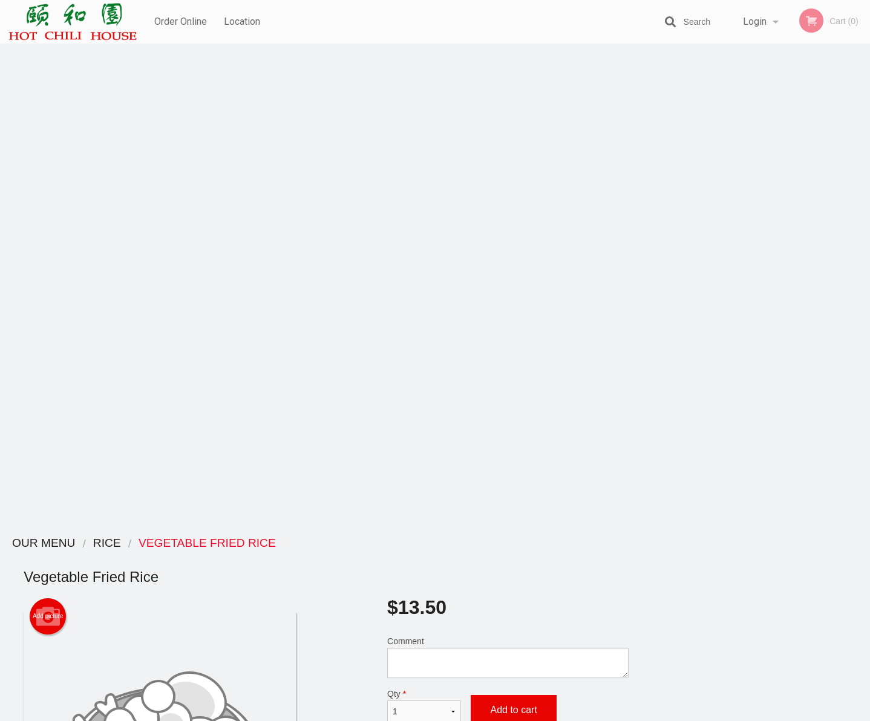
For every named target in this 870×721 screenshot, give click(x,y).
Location (242, 21)
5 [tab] (788, 334)
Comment (508, 176)
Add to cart (513, 228)
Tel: (626, 588)
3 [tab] (752, 334)
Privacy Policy (518, 588)
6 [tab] (806, 334)
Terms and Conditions (531, 574)
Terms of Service (455, 712)
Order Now (761, 70)
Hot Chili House (184, 543)
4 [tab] (770, 334)
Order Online (180, 21)
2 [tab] (734, 334)
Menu (403, 559)
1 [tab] (716, 334)
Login (755, 21)
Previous (662, 256)
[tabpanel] (762, 256)
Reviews (508, 559)
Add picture (48, 135)
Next (861, 256)
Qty (424, 224)
